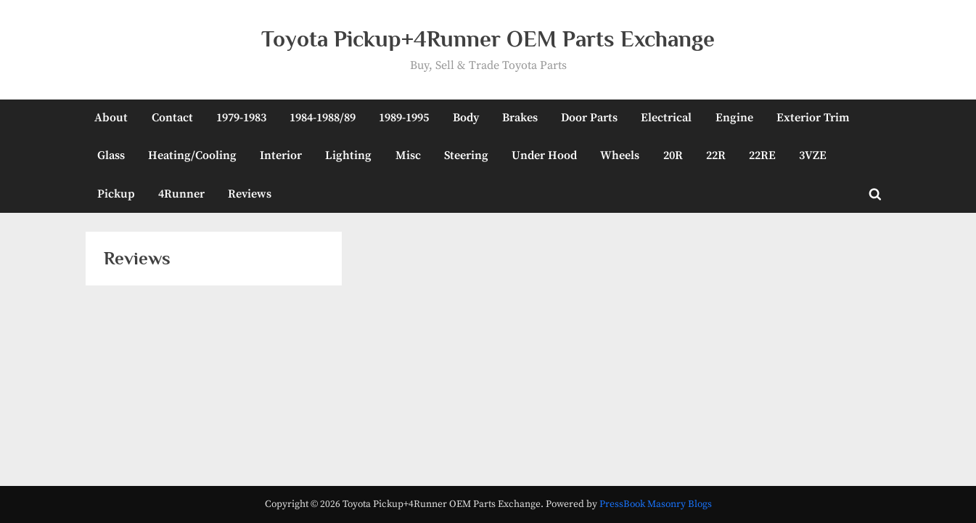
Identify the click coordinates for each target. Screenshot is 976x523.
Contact (172, 117)
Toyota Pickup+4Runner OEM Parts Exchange (488, 39)
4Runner (181, 194)
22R (716, 155)
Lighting (348, 155)
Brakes (520, 117)
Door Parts (589, 117)
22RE (762, 155)
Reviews (249, 194)
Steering (466, 155)
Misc (408, 155)
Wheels (619, 155)
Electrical (666, 117)
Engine (734, 117)
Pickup (116, 194)
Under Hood (544, 155)
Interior (281, 155)
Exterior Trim (813, 117)
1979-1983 (241, 117)
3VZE (813, 155)
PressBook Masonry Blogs (655, 504)
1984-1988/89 (323, 117)
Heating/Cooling (192, 155)
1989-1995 (404, 117)
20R (673, 155)
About (111, 117)
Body (466, 117)
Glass (111, 155)
